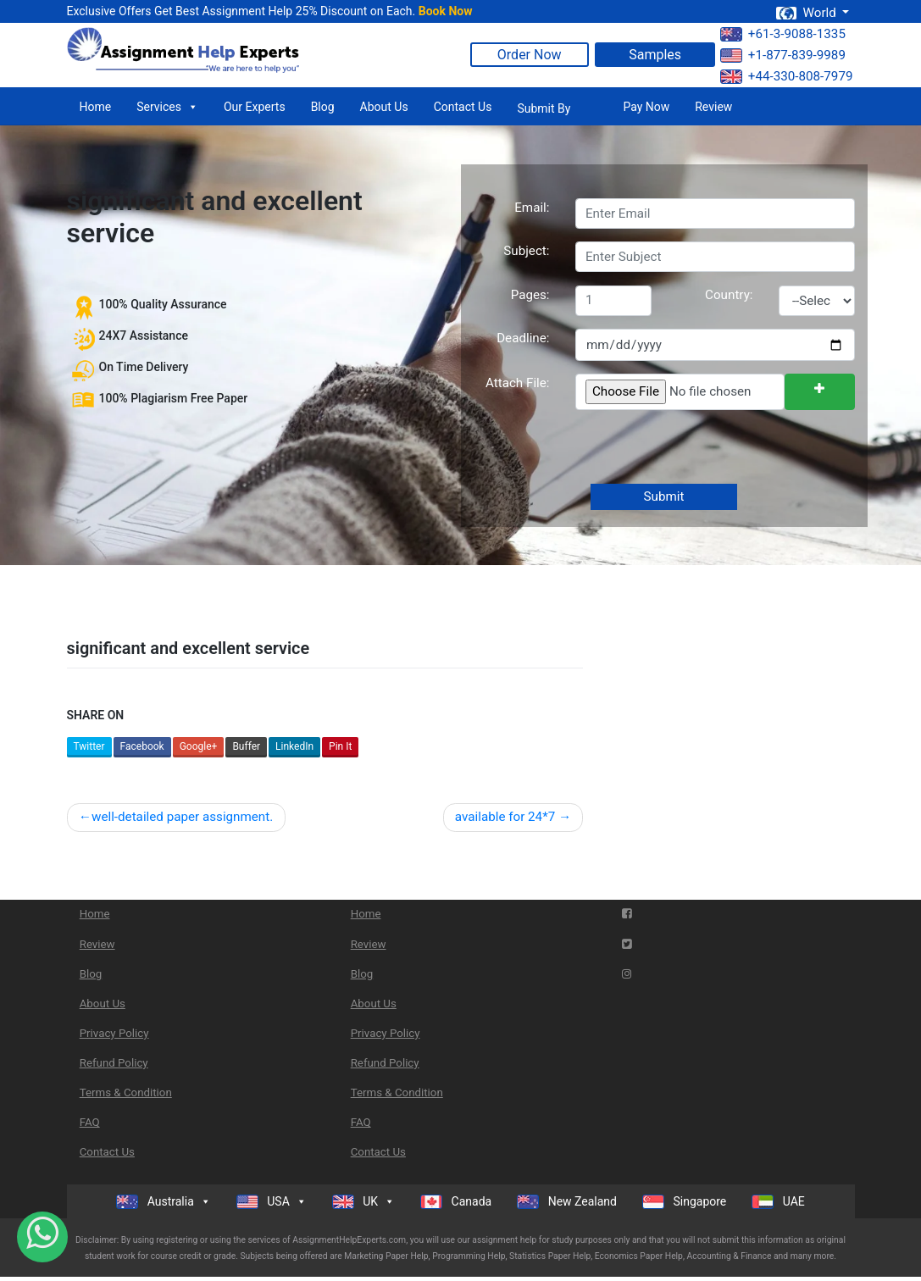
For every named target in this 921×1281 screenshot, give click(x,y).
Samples (655, 55)
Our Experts (255, 107)
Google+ (199, 746)
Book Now (446, 11)
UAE (778, 1202)
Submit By (543, 108)
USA (271, 1201)
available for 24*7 (505, 816)
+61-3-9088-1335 (783, 34)
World (807, 12)
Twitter (89, 746)
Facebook (142, 746)
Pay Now (646, 107)
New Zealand (567, 1202)
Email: (531, 207)
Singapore (684, 1202)
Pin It (340, 746)
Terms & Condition (126, 1092)
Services (167, 107)
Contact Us (463, 107)
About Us (384, 107)
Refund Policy (114, 1062)
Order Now (529, 55)
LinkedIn (294, 746)
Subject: (526, 250)
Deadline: (523, 338)
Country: (728, 294)
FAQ (90, 1122)
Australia (163, 1201)
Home (96, 107)
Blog (323, 107)
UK (363, 1201)
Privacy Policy (114, 1033)
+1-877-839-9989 (783, 55)
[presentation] (702, 448)
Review (713, 107)
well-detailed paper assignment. (182, 816)
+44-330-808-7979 (786, 76)
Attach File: (517, 383)
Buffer (246, 746)
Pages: (530, 294)
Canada (455, 1202)
